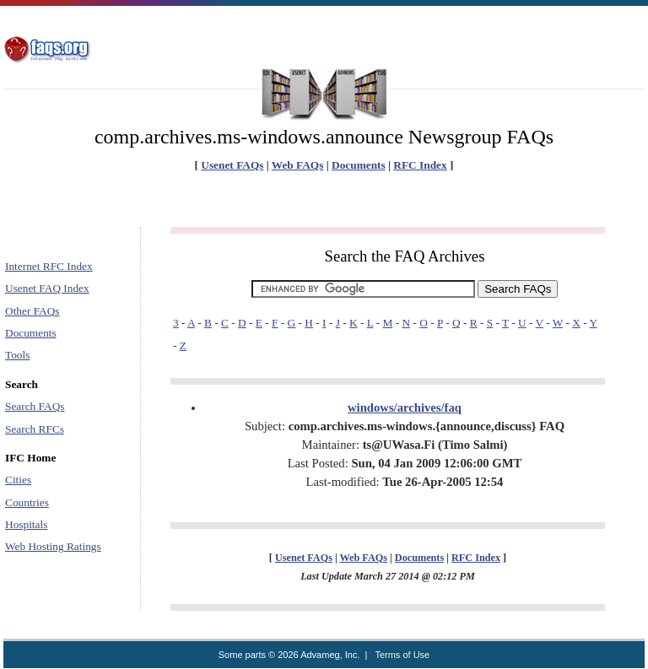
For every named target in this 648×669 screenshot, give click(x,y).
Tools (17, 354)
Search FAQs (34, 406)
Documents (359, 165)
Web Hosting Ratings (53, 546)
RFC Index (419, 165)
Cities (18, 479)
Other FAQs (32, 311)
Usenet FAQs (232, 165)
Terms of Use (402, 655)
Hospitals (26, 524)
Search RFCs (34, 429)
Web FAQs (298, 165)
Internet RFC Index (49, 266)
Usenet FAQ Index (47, 288)
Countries (27, 502)
